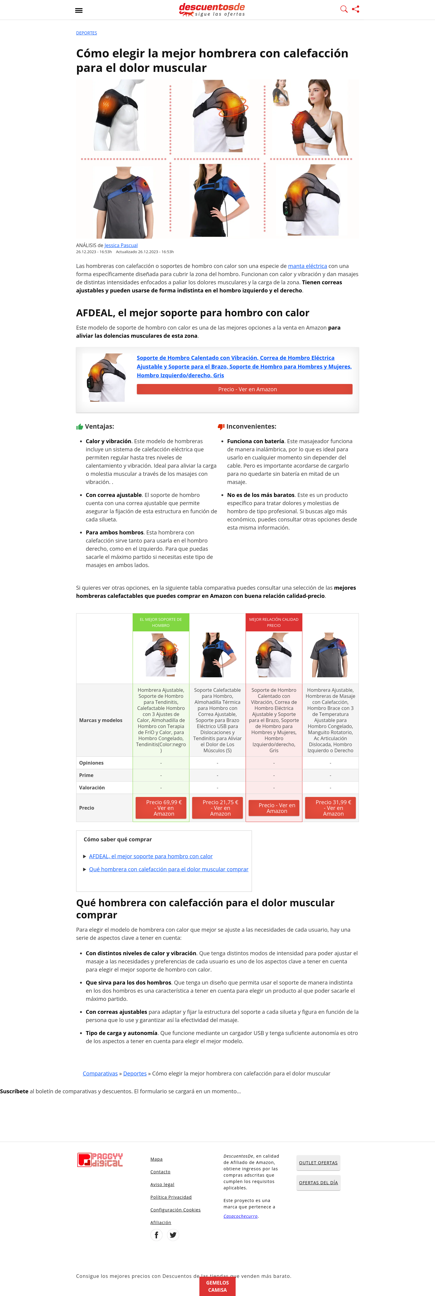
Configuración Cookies (175, 1210)
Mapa (156, 1159)
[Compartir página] (355, 10)
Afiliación (160, 1222)
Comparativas (100, 1073)
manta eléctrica (307, 265)
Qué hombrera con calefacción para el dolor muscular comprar (169, 869)
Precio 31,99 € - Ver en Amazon (333, 807)
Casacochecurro (241, 1216)
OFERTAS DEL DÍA (318, 1182)
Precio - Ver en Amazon (247, 389)
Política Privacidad (171, 1197)
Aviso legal (162, 1184)
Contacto (160, 1172)
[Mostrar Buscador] (344, 10)
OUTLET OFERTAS (318, 1162)
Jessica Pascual (121, 245)
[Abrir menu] (78, 10)
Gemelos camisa (217, 1286)
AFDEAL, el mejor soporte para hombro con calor (151, 856)
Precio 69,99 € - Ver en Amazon (164, 807)
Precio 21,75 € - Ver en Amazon (220, 807)
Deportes (86, 33)
